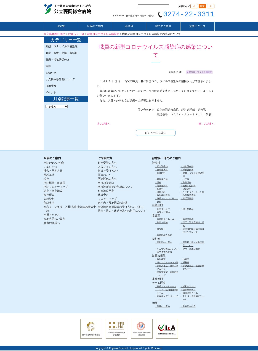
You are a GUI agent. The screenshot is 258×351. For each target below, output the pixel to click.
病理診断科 (188, 199)
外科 (159, 183)
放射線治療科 (189, 195)
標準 (202, 6)
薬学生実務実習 (164, 252)
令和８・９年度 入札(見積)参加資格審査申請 (70, 209)
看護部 (156, 215)
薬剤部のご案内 (164, 243)
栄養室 (186, 263)
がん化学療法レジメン (167, 249)
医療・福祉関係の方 (58, 60)
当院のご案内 (95, 26)
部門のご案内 (163, 26)
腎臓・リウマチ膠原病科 (193, 175)
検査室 (186, 259)
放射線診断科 (163, 195)
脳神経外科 (162, 186)
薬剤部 (156, 239)
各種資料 (49, 199)
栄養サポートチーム (166, 287)
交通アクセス (197, 26)
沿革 (46, 179)
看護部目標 (188, 219)
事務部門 (157, 279)
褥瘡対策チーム (190, 293)
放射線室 (161, 259)
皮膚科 (160, 189)
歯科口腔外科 (189, 186)
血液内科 (161, 173)
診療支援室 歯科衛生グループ (167, 274)
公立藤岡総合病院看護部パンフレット (193, 231)
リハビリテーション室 (167, 263)
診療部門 (157, 205)
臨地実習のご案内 (54, 219)
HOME (61, 26)
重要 (48, 66)
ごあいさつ (50, 167)
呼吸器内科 (188, 170)
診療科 (129, 26)
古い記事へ (103, 124)
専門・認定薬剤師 (191, 249)
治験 (155, 303)
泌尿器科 (187, 189)
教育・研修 (162, 223)
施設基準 (49, 175)
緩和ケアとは (189, 287)
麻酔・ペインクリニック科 (167, 200)
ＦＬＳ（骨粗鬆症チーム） (193, 298)
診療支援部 (159, 255)
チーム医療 (159, 283)
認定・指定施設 (53, 191)
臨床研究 (49, 195)
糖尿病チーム (189, 290)
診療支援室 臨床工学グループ (167, 267)
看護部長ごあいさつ (166, 219)
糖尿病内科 (162, 179)
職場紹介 (161, 229)
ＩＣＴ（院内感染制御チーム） (167, 291)
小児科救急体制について (60, 79)
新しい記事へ (206, 124)
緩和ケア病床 (163, 212)
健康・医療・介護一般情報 (62, 53)
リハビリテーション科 (193, 192)
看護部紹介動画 (164, 235)
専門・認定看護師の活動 (193, 224)
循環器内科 (162, 170)
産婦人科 (161, 192)
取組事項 (49, 203)
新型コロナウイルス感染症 (62, 46)
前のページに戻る (155, 133)
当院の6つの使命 (54, 163)
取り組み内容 (189, 307)
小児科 (186, 179)
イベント (51, 92)
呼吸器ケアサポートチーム (167, 298)
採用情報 (51, 86)
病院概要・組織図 (54, 183)
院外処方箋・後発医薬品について (193, 244)
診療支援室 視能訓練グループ (193, 267)
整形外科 (187, 183)
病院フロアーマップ (56, 187)
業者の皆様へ (52, 223)
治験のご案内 (163, 307)
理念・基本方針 (53, 171)
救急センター (163, 209)
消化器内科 (188, 167)
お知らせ (51, 73)
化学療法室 (188, 209)
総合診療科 (162, 167)
